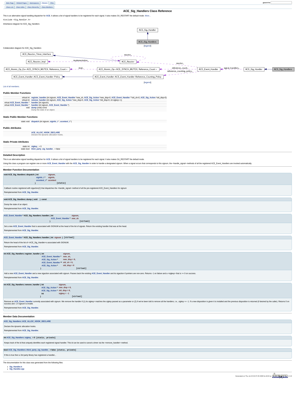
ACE (48, 16)
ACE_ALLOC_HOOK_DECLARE (45, 133)
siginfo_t (54, 122)
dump (34, 108)
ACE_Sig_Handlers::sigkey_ (19, 343)
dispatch (35, 122)
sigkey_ (34, 147)
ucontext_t (65, 122)
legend (147, 46)
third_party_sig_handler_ (42, 149)
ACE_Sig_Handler (81, 164)
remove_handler (38, 100)
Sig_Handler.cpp (16, 374)
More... (148, 16)
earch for (266, 2)
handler (34, 103)
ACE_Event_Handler (66, 98)
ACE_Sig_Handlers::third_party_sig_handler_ (28, 355)
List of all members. (11, 87)
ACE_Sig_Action (91, 98)
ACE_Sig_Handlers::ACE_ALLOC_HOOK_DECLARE (27, 326)
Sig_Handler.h (15, 372)
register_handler (38, 98)
